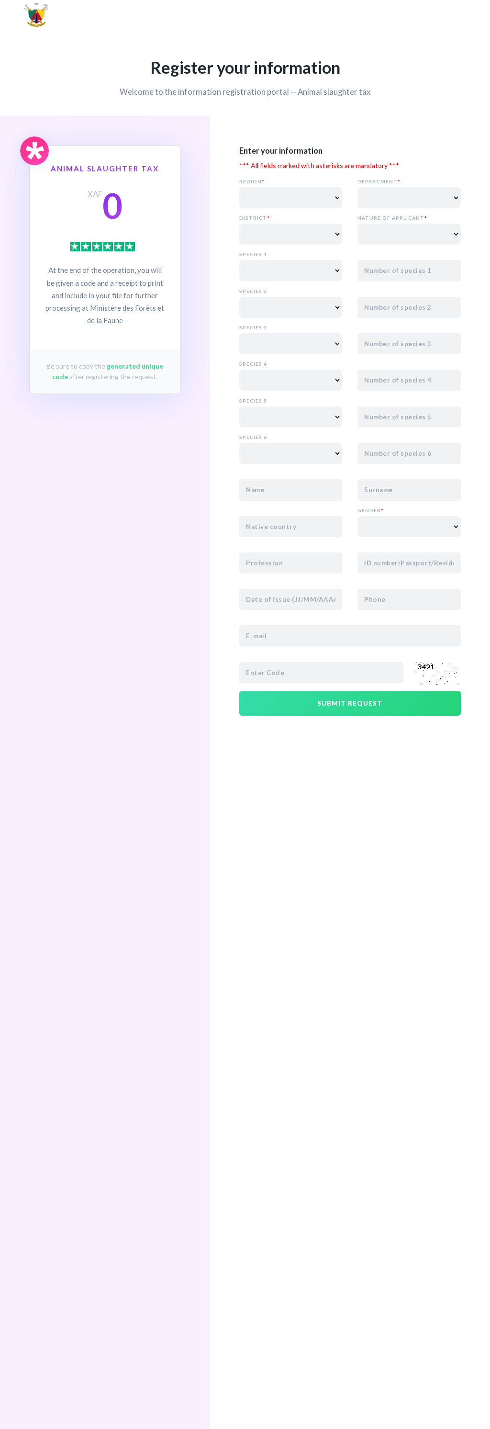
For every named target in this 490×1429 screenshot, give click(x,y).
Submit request (349, 703)
